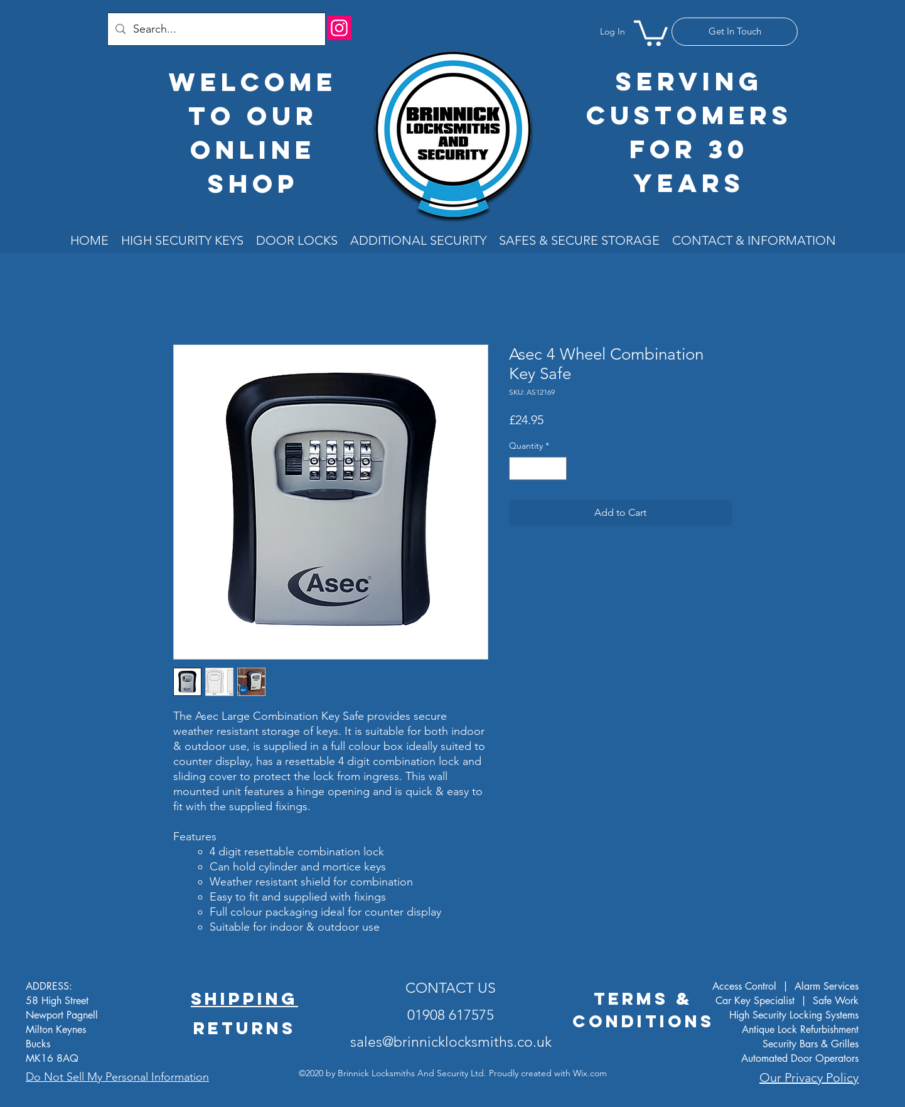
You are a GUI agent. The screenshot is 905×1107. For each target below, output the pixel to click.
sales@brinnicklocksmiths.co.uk (451, 1042)
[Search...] (216, 29)
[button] (651, 32)
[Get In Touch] (735, 32)
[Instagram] (339, 28)
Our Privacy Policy (809, 1077)
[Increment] (557, 468)
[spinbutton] (538, 468)
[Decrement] (519, 468)
